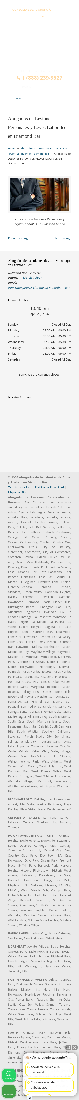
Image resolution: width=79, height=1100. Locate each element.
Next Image (63, 238)
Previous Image (18, 238)
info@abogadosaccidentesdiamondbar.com (39, 22)
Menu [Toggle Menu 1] (17, 99)
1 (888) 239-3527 (39, 77)
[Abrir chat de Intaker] (29, 1098)
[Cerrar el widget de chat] (75, 1047)
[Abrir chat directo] (68, 1047)
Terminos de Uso (20, 487)
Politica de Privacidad (49, 487)
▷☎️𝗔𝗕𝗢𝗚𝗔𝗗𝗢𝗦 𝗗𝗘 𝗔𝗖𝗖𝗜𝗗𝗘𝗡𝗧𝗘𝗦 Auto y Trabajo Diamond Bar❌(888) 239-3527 (39, 51)
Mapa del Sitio (17, 492)
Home (12, 148)
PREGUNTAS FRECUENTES (39, 3)
